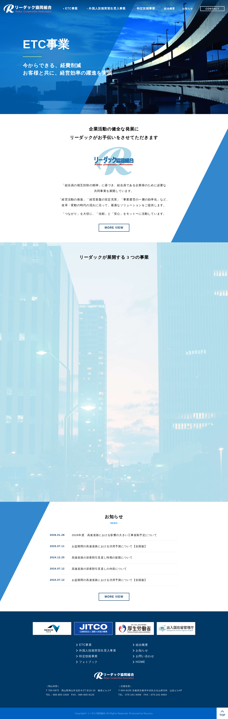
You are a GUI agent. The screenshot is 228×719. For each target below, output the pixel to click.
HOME (140, 661)
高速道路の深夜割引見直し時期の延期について (102, 557)
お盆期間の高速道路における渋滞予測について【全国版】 (109, 546)
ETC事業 (71, 8)
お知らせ (187, 8)
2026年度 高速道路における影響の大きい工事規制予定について (114, 535)
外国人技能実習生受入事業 (107, 8)
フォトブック (88, 661)
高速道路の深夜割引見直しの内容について (99, 568)
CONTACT (212, 8)
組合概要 (169, 8)
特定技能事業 (146, 8)
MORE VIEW (114, 227)
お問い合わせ (145, 656)
